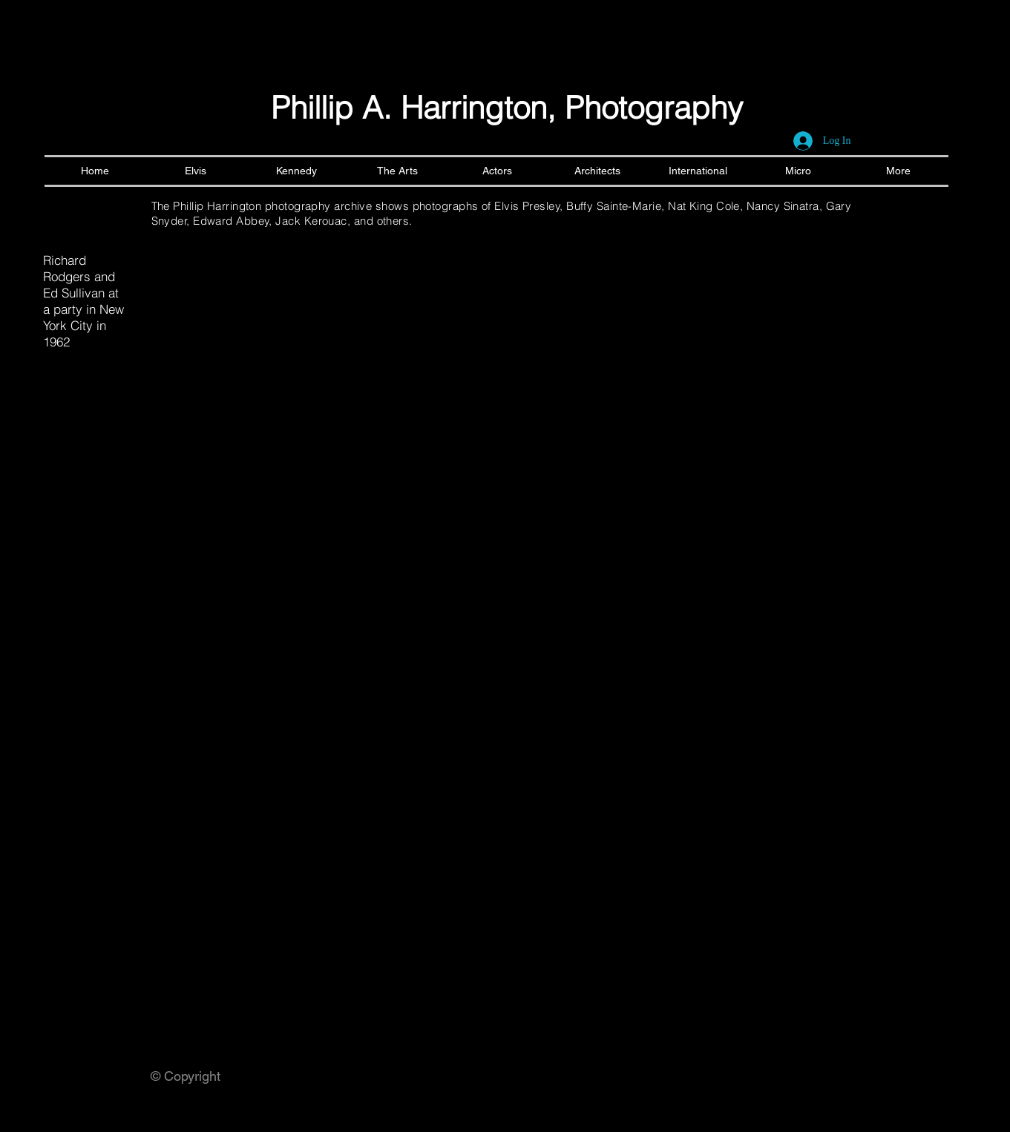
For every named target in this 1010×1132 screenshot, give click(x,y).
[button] (209, 273)
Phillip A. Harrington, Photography (507, 107)
